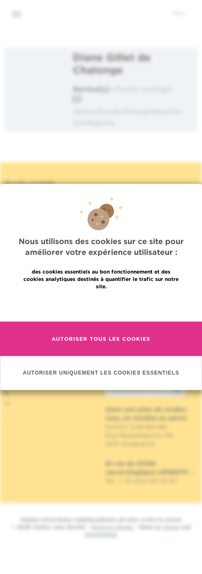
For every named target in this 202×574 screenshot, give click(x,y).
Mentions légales (112, 527)
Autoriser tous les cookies (101, 339)
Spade (171, 527)
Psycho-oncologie (144, 88)
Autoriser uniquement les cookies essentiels (101, 373)
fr (179, 13)
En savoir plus (101, 305)
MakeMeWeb (101, 534)
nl (7, 403)
